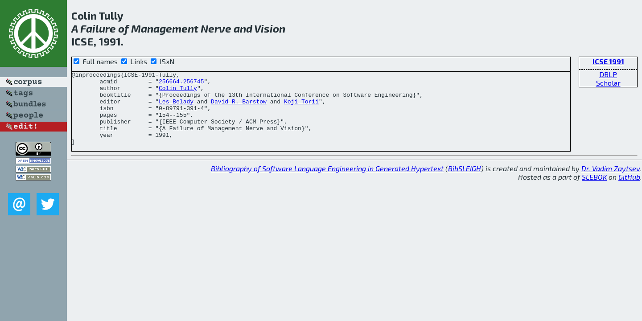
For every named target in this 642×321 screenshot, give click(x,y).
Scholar (608, 82)
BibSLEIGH (464, 183)
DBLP (608, 74)
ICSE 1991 (608, 61)
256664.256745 (181, 84)
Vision (269, 28)
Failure (98, 28)
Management (164, 28)
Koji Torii (301, 108)
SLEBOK (594, 191)
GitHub (629, 191)
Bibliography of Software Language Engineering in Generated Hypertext (327, 183)
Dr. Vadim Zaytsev (610, 183)
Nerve (216, 28)
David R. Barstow (239, 108)
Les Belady (176, 108)
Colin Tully (178, 92)
